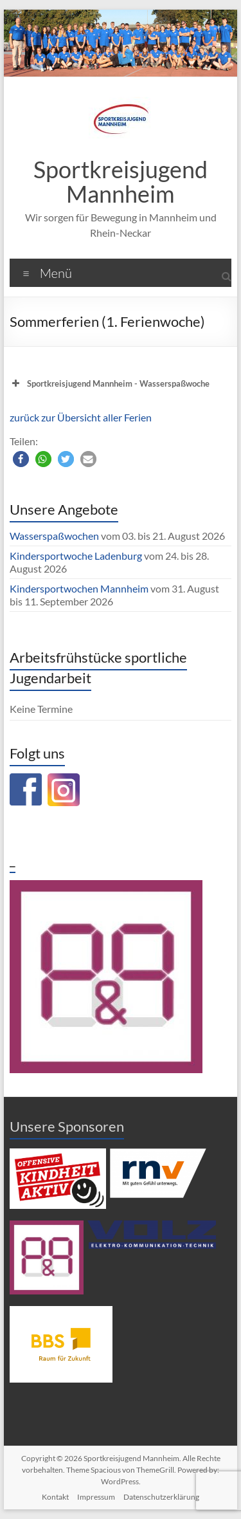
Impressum (96, 1497)
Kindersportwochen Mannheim (80, 588)
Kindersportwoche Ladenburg (76, 555)
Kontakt (55, 1497)
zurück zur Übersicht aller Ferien (81, 417)
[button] (21, 459)
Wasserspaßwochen (54, 535)
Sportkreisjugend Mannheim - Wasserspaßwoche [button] (110, 383)
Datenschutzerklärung (161, 1497)
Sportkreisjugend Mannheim (120, 181)
